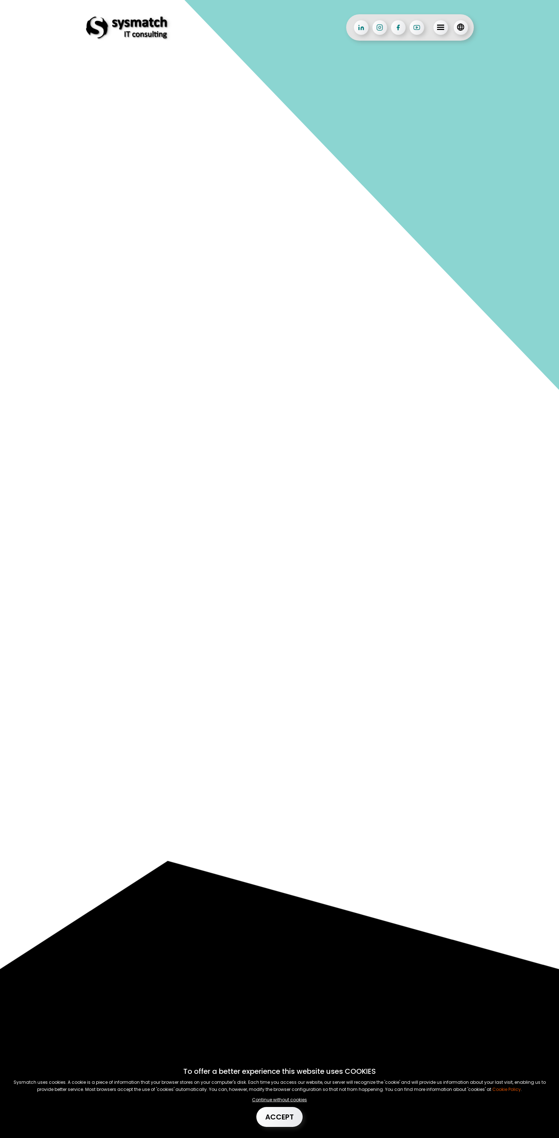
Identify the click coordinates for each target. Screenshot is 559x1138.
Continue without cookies (279, 1100)
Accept (279, 1117)
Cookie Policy (506, 1089)
